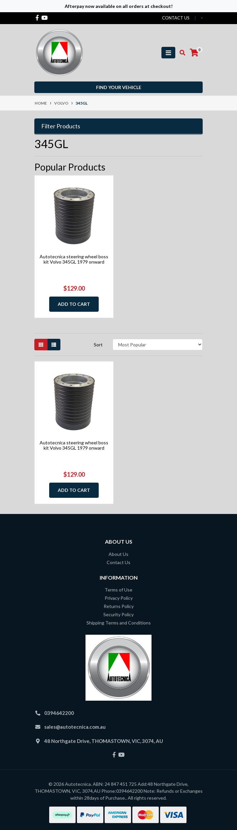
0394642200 (59, 713)
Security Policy (118, 614)
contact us (175, 17)
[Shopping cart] (194, 52)
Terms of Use (118, 589)
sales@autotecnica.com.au (75, 727)
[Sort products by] (158, 344)
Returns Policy (119, 606)
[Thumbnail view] (41, 344)
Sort (98, 344)
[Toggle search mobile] (180, 52)
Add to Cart (74, 304)
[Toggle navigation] (168, 52)
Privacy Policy (119, 598)
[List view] (53, 344)
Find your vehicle (118, 87)
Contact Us (118, 562)
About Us (118, 554)
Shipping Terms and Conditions (118, 622)
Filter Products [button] (60, 126)
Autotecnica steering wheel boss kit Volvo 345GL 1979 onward (74, 259)
